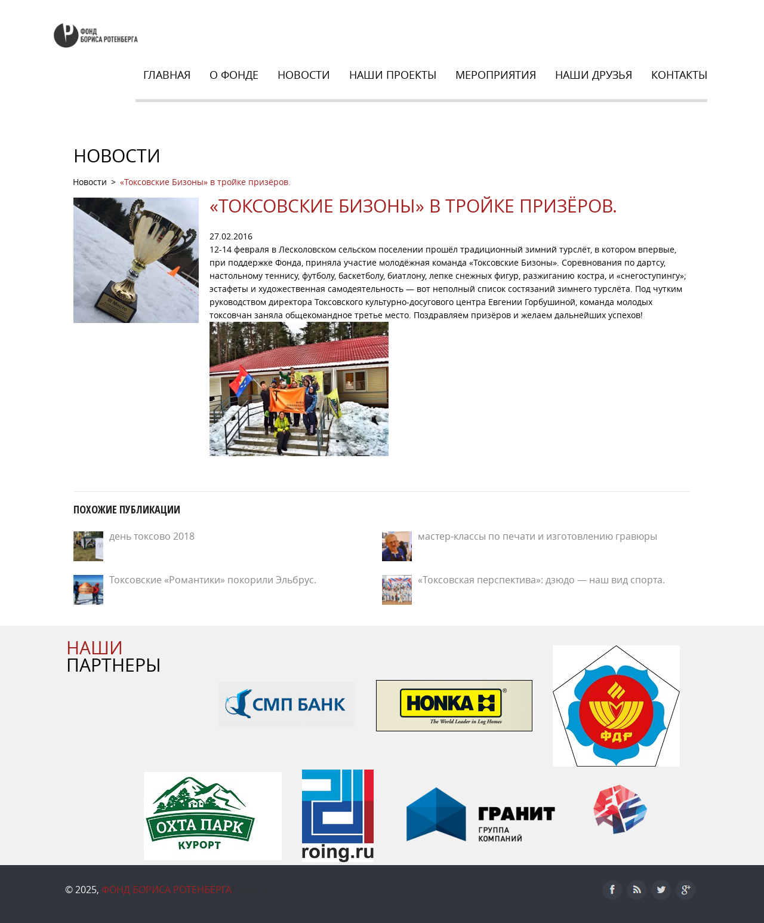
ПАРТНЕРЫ (113, 656)
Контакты (679, 74)
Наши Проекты (392, 74)
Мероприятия (495, 74)
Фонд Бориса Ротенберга (166, 889)
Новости (304, 74)
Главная (166, 74)
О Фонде (234, 74)
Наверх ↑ (253, 889)
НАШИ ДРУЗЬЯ (593, 74)
